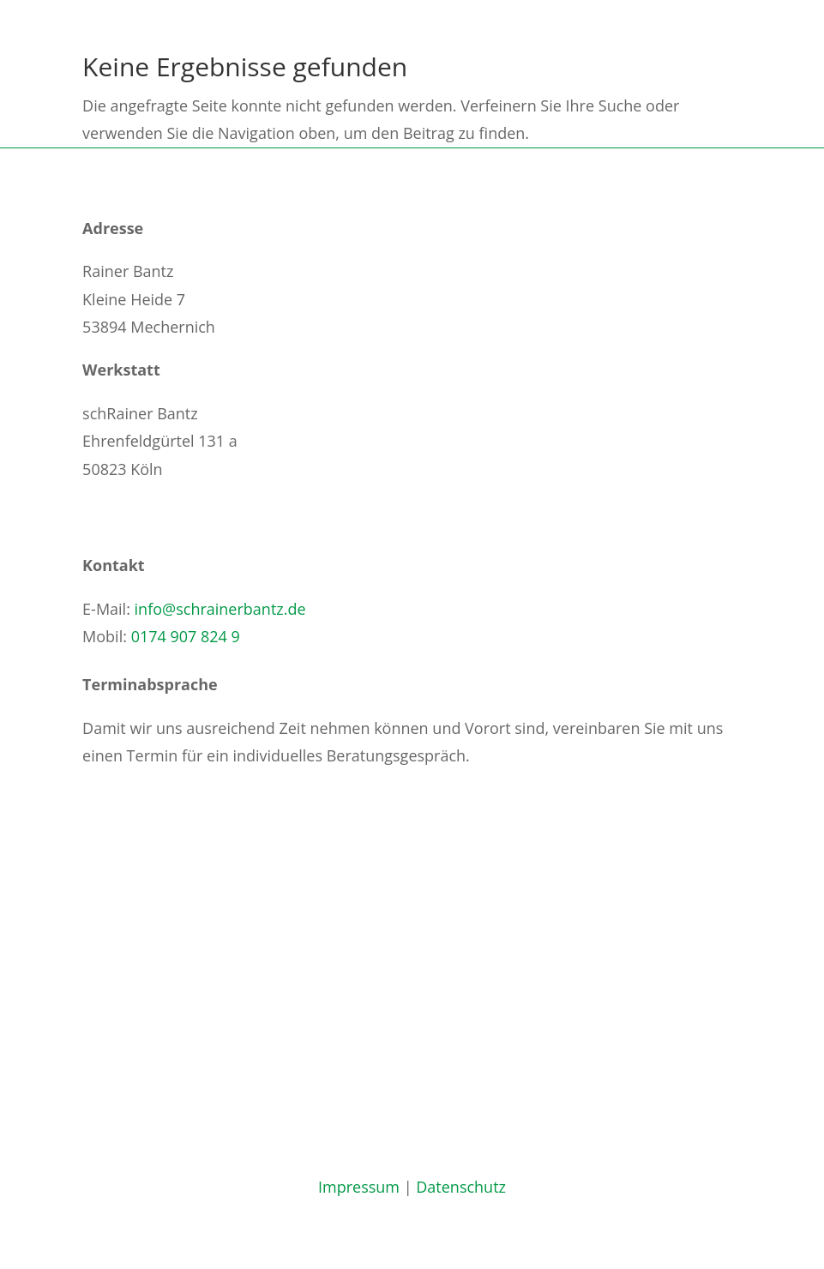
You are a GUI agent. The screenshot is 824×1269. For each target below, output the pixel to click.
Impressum (359, 1186)
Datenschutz (461, 1186)
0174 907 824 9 (185, 636)
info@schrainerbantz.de (220, 608)
